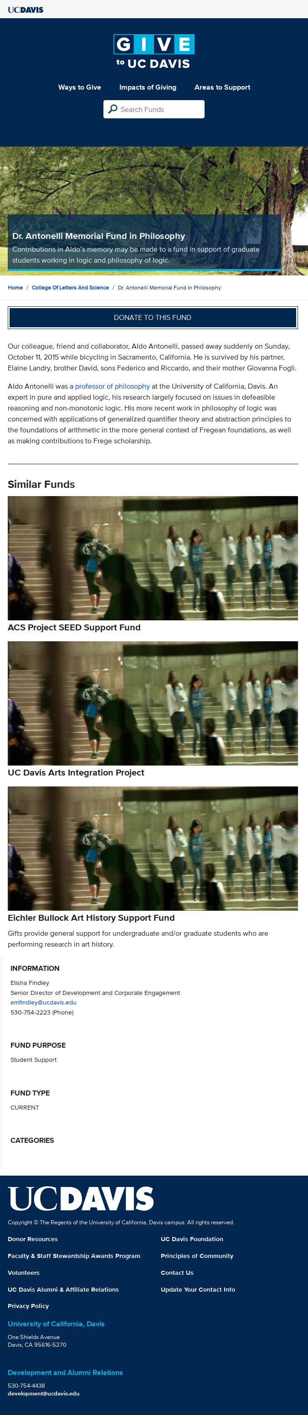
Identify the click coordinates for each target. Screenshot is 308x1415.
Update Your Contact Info (198, 1289)
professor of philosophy (112, 386)
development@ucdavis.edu (44, 1393)
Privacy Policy (28, 1305)
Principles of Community (197, 1255)
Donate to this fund (152, 317)
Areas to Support (222, 87)
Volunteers (24, 1272)
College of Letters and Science (70, 287)
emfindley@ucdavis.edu (43, 1002)
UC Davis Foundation (192, 1238)
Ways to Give (79, 87)
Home (15, 287)
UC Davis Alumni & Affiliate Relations (63, 1289)
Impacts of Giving (147, 87)
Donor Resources (33, 1238)
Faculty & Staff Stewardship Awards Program (74, 1255)
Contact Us (177, 1272)
